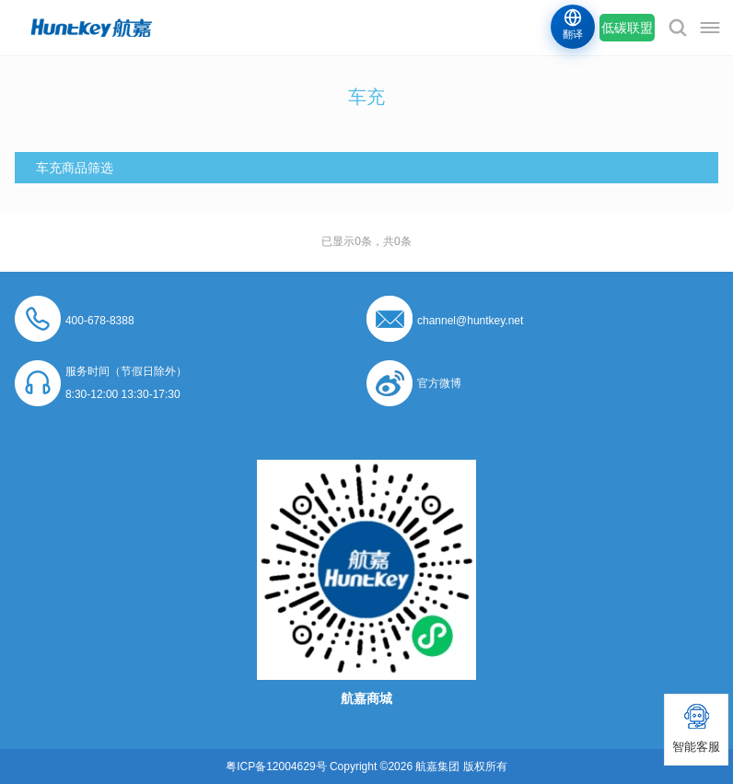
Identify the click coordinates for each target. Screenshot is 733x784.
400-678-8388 (99, 320)
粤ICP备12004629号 (276, 766)
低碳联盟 (627, 27)
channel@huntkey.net (470, 320)
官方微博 (439, 383)
